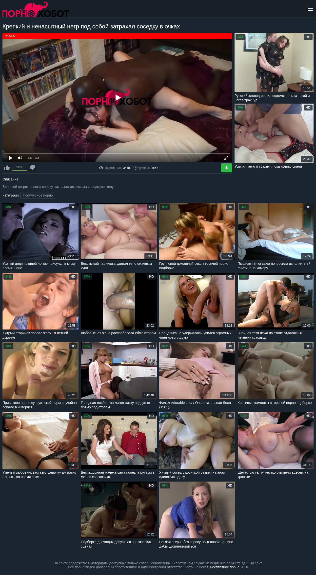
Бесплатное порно (224, 567)
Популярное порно (38, 195)
